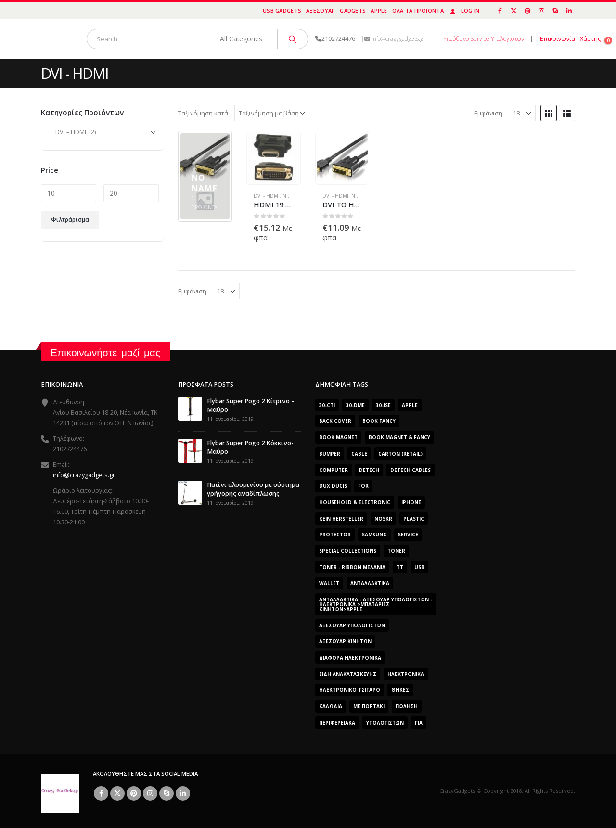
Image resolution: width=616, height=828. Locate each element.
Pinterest (134, 793)
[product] (273, 157)
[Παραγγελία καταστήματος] (272, 113)
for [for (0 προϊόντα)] (363, 486)
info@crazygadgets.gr (84, 475)
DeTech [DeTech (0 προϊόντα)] (369, 470)
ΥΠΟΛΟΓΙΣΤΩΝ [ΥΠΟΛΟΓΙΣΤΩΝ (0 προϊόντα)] (385, 722)
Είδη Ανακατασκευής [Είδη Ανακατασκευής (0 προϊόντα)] (347, 674)
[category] (205, 176)
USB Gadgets (282, 10)
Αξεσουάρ (320, 10)
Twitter (117, 793)
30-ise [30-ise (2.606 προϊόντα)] (383, 405)
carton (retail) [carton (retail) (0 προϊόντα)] (400, 453)
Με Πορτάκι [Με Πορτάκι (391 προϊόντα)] (369, 706)
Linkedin (183, 793)
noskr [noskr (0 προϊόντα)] (383, 518)
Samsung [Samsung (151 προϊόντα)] (374, 534)
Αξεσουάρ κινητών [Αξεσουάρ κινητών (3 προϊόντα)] (345, 641)
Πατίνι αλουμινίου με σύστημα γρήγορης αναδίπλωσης (253, 489)
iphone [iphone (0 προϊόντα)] (411, 502)
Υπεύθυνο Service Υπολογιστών (483, 39)
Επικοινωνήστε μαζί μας (105, 352)
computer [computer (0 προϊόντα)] (333, 470)
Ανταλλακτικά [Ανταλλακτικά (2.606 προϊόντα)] (369, 583)
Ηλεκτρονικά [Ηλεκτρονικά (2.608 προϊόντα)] (405, 674)
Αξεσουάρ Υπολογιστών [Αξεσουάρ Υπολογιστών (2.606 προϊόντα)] (352, 625)
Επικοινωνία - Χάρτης (570, 39)
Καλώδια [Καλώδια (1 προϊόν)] (330, 706)
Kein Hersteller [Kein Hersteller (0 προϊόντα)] (341, 518)
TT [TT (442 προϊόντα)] (400, 567)
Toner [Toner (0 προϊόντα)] (396, 551)
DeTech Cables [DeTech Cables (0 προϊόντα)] (410, 470)
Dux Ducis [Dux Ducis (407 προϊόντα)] (333, 486)
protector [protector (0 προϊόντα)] (335, 534)
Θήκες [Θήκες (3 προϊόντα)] (400, 690)
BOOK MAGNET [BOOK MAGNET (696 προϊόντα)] (338, 437)
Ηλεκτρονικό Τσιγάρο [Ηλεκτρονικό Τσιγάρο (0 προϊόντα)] (349, 690)
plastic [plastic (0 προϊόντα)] (413, 518)
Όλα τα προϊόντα (418, 10)
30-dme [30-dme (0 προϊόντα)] (355, 405)
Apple (379, 10)
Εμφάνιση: (489, 113)
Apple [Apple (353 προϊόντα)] (410, 405)
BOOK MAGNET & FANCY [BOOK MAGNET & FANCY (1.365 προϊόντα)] (399, 437)
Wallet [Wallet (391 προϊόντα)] (329, 583)
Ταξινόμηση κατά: (204, 113)
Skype (166, 793)
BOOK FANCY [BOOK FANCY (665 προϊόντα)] (379, 421)
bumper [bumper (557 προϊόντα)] (329, 453)
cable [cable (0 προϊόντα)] (359, 453)
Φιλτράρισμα (70, 220)
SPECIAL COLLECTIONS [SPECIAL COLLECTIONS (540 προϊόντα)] (347, 551)
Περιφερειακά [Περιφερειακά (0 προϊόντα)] (337, 722)
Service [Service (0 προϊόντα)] (408, 534)
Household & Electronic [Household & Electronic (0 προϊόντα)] (354, 502)
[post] (190, 408)
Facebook (101, 793)
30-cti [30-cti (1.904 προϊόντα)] (327, 405)
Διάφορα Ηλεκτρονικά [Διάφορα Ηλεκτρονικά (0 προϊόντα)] (350, 657)
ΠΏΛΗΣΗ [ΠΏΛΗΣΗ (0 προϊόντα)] (407, 706)
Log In (464, 10)
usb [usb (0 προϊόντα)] (419, 567)
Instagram (150, 793)
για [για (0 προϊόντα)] (419, 722)
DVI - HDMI (267, 195)
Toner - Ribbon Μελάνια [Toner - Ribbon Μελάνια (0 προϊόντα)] (352, 567)
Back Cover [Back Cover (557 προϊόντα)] (335, 421)
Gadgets (353, 10)
